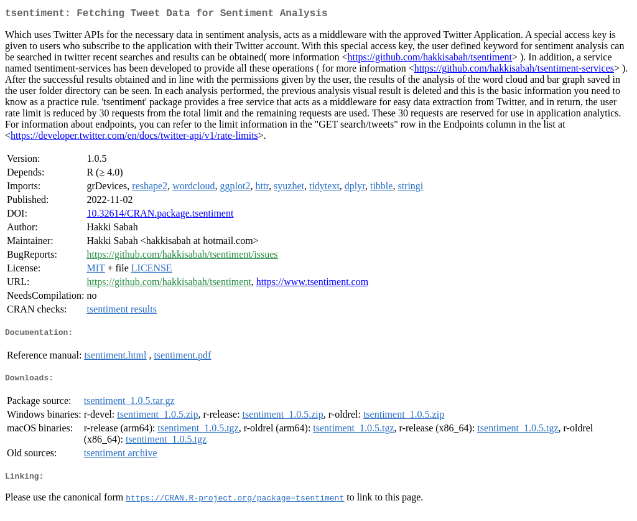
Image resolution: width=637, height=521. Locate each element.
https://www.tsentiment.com (312, 284)
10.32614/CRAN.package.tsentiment (159, 215)
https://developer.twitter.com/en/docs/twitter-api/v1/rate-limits (134, 138)
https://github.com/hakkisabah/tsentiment (430, 59)
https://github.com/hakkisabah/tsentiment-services (514, 70)
